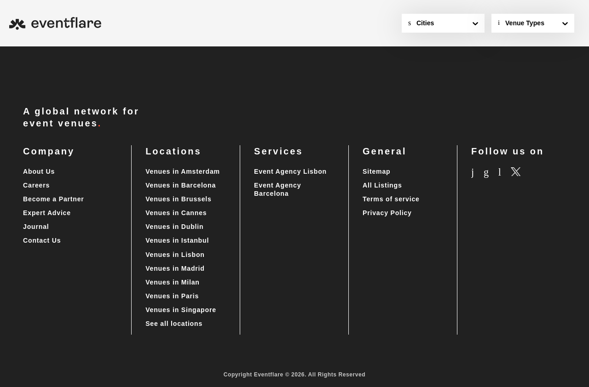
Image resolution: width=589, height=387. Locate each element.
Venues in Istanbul (177, 240)
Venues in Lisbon (174, 254)
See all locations (174, 323)
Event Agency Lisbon (290, 171)
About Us (39, 171)
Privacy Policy (386, 213)
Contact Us (43, 240)
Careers (38, 185)
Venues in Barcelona (180, 185)
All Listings (382, 185)
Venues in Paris (171, 296)
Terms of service (392, 199)
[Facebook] (496, 172)
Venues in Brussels (178, 199)
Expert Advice (47, 213)
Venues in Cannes (176, 213)
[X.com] (535, 173)
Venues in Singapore (180, 310)
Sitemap (377, 171)
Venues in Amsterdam (183, 171)
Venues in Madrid (175, 268)
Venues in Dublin (173, 226)
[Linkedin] (516, 172)
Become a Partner (55, 199)
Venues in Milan (172, 282)
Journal (36, 226)
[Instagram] (476, 172)
